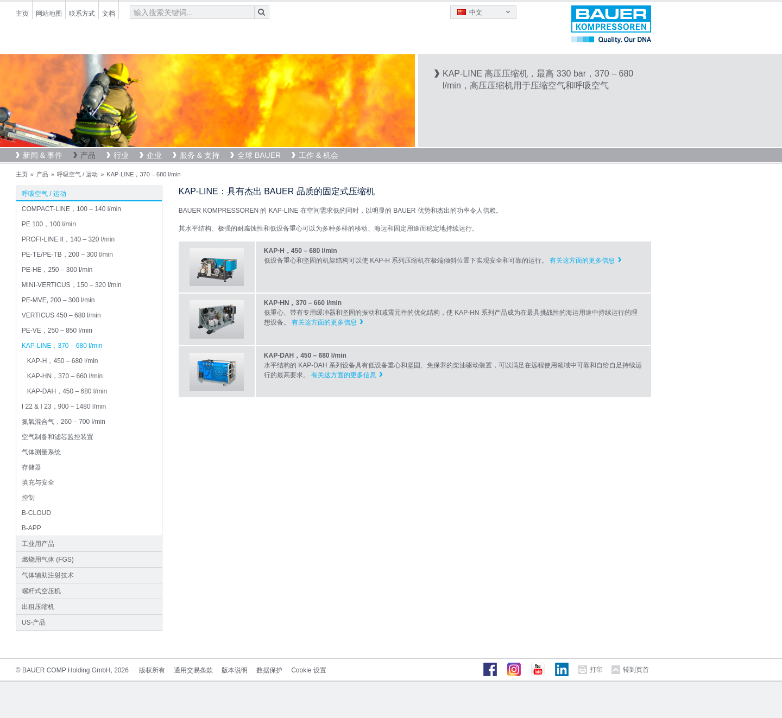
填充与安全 (38, 482)
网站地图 (49, 13)
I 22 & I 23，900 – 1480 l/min (64, 406)
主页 (22, 13)
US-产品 (34, 622)
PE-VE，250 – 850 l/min (57, 330)
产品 (88, 155)
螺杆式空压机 (41, 591)
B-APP (31, 528)
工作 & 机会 (318, 155)
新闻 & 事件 (42, 155)
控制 (28, 497)
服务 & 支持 (199, 155)
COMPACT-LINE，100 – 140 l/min (71, 209)
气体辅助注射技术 (48, 575)
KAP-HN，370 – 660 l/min (65, 376)
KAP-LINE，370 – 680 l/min (62, 346)
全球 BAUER (259, 155)
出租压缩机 (38, 607)
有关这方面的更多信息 (582, 260)
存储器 (31, 467)
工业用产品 (38, 544)
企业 (154, 155)
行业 (121, 155)
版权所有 (152, 670)
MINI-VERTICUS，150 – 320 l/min (72, 285)
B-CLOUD (36, 513)
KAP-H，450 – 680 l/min (62, 361)
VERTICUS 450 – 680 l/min (61, 315)
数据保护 (269, 670)
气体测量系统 (41, 452)
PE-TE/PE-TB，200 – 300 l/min (67, 254)
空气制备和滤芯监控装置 (57, 437)
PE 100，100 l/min (49, 224)
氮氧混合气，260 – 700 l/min (63, 421)
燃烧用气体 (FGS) (48, 559)
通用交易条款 (193, 670)
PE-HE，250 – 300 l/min (57, 270)
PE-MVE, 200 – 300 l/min (58, 300)
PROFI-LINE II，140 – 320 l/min (68, 239)
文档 (108, 13)
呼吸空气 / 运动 (77, 174)
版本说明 (235, 670)
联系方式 (82, 13)
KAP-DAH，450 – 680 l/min (67, 391)
